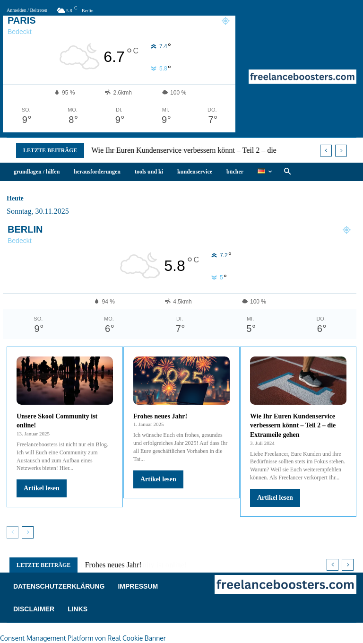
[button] (287, 172)
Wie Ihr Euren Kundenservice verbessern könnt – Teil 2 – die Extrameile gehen (293, 425)
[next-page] (28, 532)
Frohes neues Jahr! (160, 416)
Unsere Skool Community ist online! (149, 150)
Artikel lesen (42, 488)
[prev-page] (12, 532)
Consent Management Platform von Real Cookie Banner (83, 638)
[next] (341, 150)
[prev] (326, 150)
